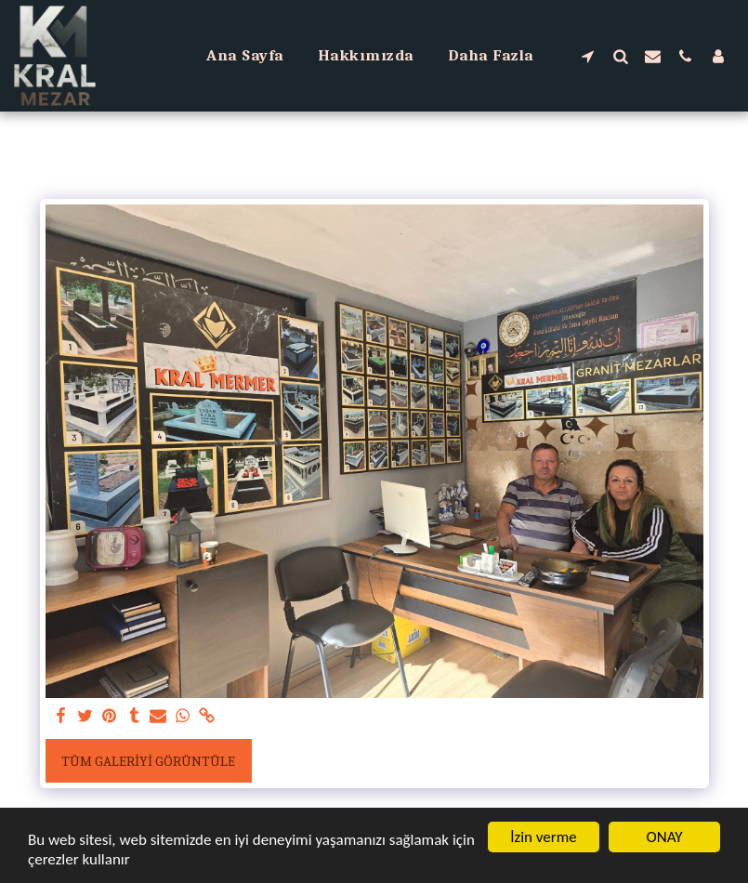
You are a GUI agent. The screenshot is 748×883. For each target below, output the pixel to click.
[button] (587, 55)
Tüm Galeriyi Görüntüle (148, 761)
